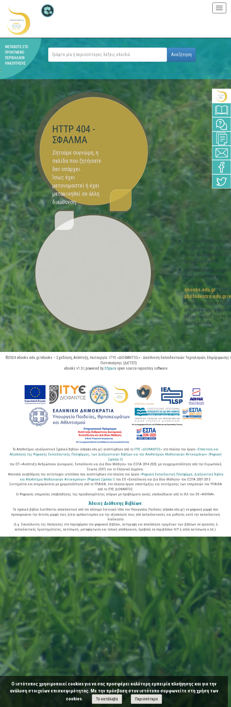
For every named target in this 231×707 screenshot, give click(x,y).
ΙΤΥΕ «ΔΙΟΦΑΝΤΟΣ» (148, 449)
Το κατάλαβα (107, 699)
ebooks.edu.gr (200, 290)
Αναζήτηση (181, 54)
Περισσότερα (146, 699)
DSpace (110, 368)
